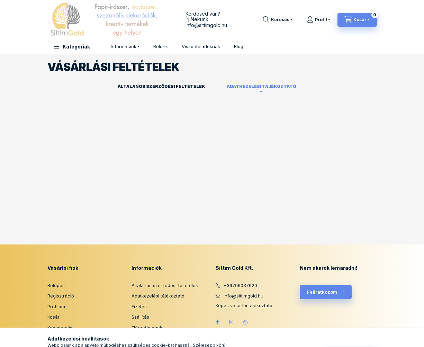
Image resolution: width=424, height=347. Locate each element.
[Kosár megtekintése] (357, 20)
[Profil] (318, 20)
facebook (218, 322)
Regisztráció (60, 296)
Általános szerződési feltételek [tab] (161, 86)
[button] (72, 46)
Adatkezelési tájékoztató (158, 296)
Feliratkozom (322, 292)
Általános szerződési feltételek (165, 285)
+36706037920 (240, 285)
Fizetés (139, 306)
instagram (231, 322)
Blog (238, 46)
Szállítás (140, 317)
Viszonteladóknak (201, 46)
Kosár (53, 317)
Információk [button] (123, 46)
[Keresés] (278, 20)
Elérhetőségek (147, 327)
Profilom (56, 306)
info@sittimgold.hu (206, 25)
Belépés (56, 285)
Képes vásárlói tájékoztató (244, 305)
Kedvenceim (60, 327)
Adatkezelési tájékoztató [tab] (261, 86)
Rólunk (160, 46)
